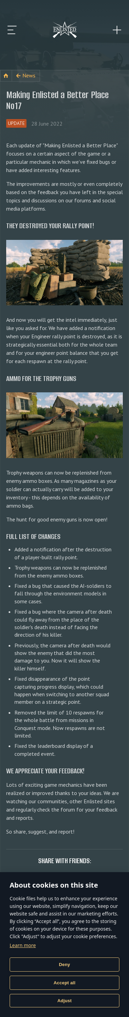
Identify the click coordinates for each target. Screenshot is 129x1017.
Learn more (23, 945)
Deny (64, 964)
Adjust (64, 1000)
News (28, 75)
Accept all (64, 982)
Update (16, 123)
